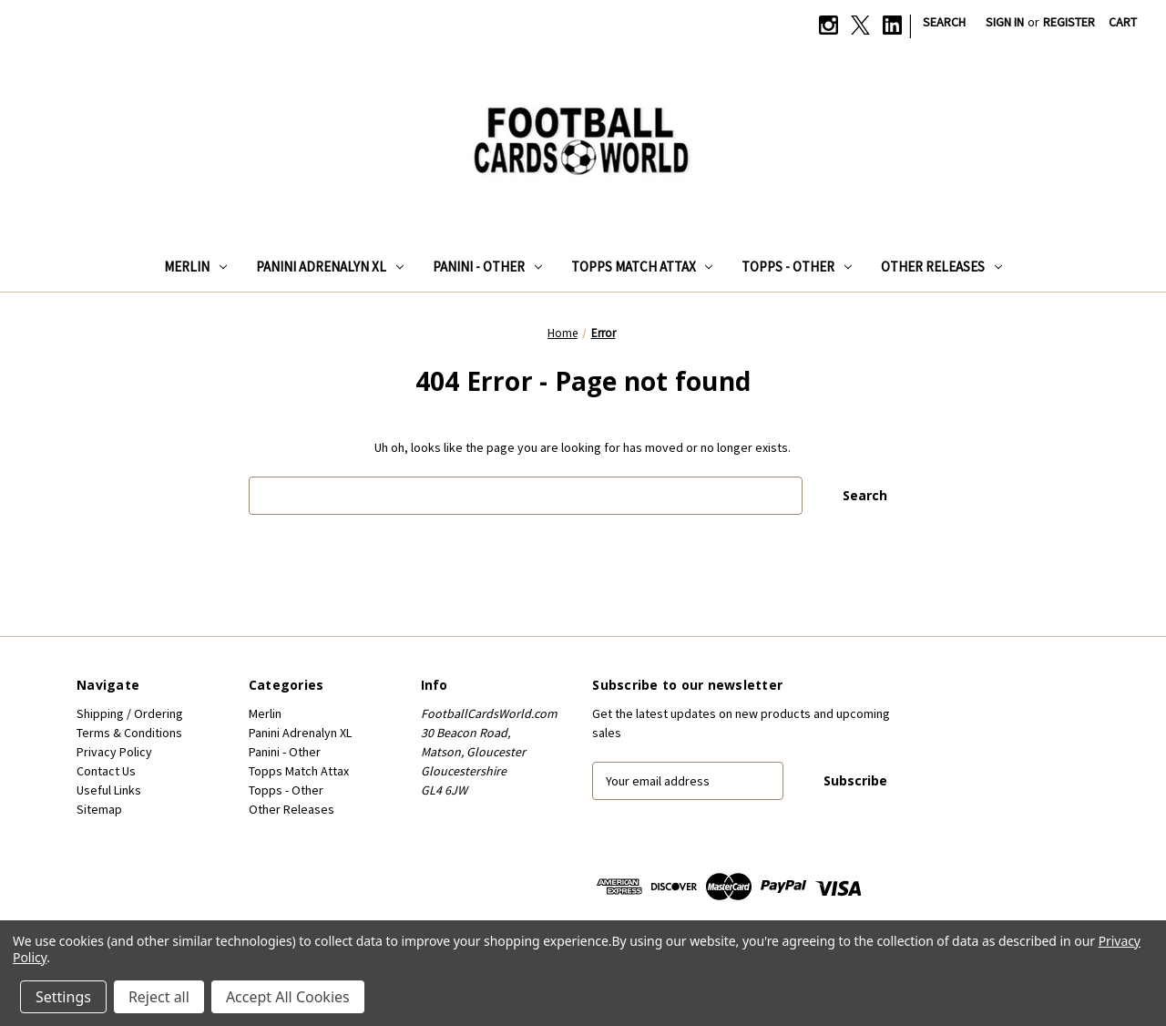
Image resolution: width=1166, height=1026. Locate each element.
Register (1069, 22)
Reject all (158, 997)
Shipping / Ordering (130, 713)
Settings (63, 997)
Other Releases (941, 266)
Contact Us (106, 771)
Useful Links (109, 790)
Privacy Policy (114, 752)
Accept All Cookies (288, 997)
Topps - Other (797, 266)
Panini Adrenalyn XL (330, 266)
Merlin (195, 266)
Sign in (1005, 22)
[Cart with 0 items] (1123, 22)
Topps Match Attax (642, 266)
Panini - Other (487, 266)
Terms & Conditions (129, 732)
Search (944, 22)
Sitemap (99, 809)
